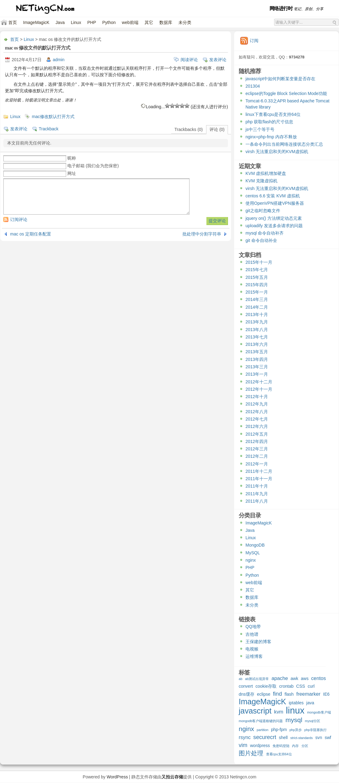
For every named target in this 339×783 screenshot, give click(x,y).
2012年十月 (256, 396)
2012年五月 (256, 434)
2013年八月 (256, 329)
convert (246, 686)
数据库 (165, 22)
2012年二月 (256, 456)
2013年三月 (256, 366)
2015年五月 (256, 277)
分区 (304, 746)
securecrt (264, 737)
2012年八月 (256, 411)
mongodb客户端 (319, 712)
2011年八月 (256, 501)
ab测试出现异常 (257, 679)
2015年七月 (256, 269)
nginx (250, 560)
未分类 (184, 22)
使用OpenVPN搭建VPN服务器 (274, 203)
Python (109, 22)
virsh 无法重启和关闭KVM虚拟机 (276, 151)
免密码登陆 (281, 746)
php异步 (295, 730)
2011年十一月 (258, 478)
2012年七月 (256, 419)
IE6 (326, 694)
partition (263, 730)
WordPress (117, 776)
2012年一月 (256, 463)
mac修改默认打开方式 (53, 116)
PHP (91, 22)
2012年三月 (256, 448)
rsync (245, 737)
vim (243, 745)
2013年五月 (256, 351)
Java (60, 22)
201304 (252, 86)
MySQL (252, 552)
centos (318, 678)
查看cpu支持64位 (279, 754)
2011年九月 (256, 493)
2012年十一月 (258, 389)
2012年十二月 (258, 381)
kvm (278, 711)
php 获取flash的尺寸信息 (269, 121)
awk (294, 678)
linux (295, 711)
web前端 (130, 22)
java (310, 702)
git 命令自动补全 (261, 240)
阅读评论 (189, 59)
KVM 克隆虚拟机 (261, 180)
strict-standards (301, 738)
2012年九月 (256, 403)
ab (240, 679)
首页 (12, 22)
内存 (295, 746)
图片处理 (251, 753)
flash (289, 694)
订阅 (254, 40)
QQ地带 (253, 626)
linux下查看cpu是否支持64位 (273, 114)
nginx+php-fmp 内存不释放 (271, 136)
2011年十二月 (258, 471)
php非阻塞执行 (315, 730)
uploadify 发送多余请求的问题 (274, 225)
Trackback (48, 128)
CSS (300, 686)
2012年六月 (256, 426)
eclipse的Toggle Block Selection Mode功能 (286, 93)
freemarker (308, 694)
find (277, 694)
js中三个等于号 (259, 129)
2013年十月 (256, 314)
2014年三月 (256, 299)
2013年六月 (256, 344)
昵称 (71, 158)
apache (280, 678)
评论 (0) (217, 129)
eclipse (263, 694)
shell (283, 737)
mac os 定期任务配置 (30, 233)
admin (59, 59)
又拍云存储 (172, 776)
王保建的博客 (258, 641)
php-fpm (279, 729)
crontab (286, 686)
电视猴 (251, 649)
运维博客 (254, 656)
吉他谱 (251, 634)
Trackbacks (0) (188, 129)
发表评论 (217, 59)
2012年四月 (256, 441)
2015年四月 (256, 284)
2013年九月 (256, 321)
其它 (149, 22)
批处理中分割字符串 (201, 233)
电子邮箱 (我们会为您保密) (93, 165)
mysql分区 (312, 721)
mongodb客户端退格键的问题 (261, 721)
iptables (296, 702)
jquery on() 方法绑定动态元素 (273, 218)
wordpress (260, 745)
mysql (293, 720)
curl (311, 686)
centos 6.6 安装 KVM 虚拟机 (272, 195)
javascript (255, 711)
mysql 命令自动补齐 (264, 233)
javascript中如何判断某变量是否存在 (280, 78)
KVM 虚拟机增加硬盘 (265, 173)
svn (318, 737)
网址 (71, 173)
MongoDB (255, 545)
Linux (76, 22)
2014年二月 (256, 307)
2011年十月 (256, 486)
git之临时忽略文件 (262, 210)
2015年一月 (256, 292)
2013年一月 (256, 374)
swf (328, 737)
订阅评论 (18, 219)
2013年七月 (256, 336)
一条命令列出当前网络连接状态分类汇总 (284, 144)
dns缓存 (246, 694)
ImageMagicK (36, 22)
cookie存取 (266, 686)
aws (305, 678)
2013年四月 (256, 359)
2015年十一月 (258, 262)
